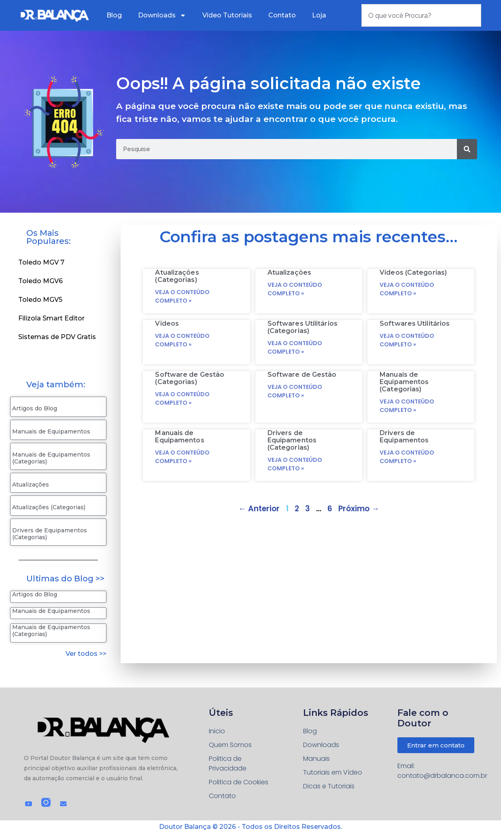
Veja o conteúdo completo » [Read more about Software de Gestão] (294, 391)
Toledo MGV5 (40, 299)
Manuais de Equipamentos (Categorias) (51, 458)
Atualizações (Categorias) (48, 507)
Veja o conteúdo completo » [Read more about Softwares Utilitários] (407, 340)
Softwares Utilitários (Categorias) (302, 327)
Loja (319, 15)
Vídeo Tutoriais (227, 15)
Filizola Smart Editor (51, 318)
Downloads (162, 15)
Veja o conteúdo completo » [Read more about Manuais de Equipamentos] (182, 456)
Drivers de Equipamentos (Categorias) (49, 534)
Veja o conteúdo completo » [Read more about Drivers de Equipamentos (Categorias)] (294, 464)
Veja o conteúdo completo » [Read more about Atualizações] (294, 289)
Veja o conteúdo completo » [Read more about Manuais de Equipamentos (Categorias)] (407, 405)
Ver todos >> (86, 654)
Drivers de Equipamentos (404, 436)
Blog (114, 15)
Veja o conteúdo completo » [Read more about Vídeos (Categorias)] (407, 289)
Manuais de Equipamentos (51, 431)
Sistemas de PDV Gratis (57, 337)
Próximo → (358, 508)
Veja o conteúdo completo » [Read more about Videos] (182, 340)
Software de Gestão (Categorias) (189, 378)
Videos (167, 323)
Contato (282, 15)
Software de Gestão (302, 374)
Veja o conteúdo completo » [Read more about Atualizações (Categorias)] (182, 296)
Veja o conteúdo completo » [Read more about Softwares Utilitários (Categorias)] (294, 347)
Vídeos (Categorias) (413, 272)
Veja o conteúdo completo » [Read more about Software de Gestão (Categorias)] (182, 398)
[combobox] (421, 15)
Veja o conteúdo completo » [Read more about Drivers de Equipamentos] (407, 456)
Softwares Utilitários (415, 323)
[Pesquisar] (467, 149)
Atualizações (30, 484)
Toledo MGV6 (40, 281)
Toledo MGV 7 (41, 262)
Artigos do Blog (34, 408)
